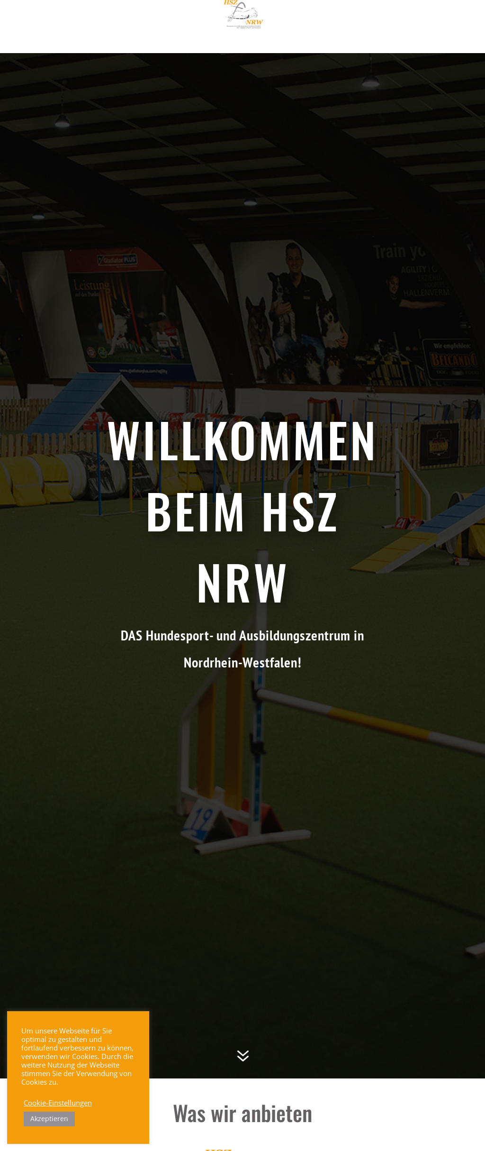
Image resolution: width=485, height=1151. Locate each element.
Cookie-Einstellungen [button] (58, 1102)
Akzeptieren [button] (49, 1118)
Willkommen (104, 18)
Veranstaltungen (360, 18)
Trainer (297, 18)
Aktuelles (161, 18)
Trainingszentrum (231, 18)
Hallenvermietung (242, 38)
